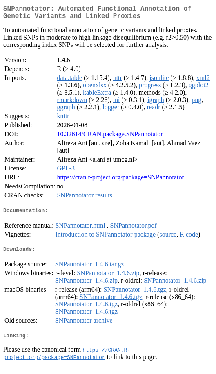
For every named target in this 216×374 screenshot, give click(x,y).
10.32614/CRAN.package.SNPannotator (110, 137)
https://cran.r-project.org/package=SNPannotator (120, 180)
